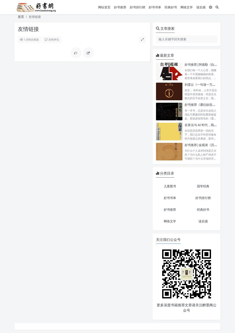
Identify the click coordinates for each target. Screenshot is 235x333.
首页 (21, 17)
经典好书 (171, 7)
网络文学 (186, 7)
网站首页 (104, 7)
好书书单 (155, 7)
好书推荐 (120, 7)
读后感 (201, 7)
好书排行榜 (137, 7)
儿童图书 (170, 186)
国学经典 (203, 186)
